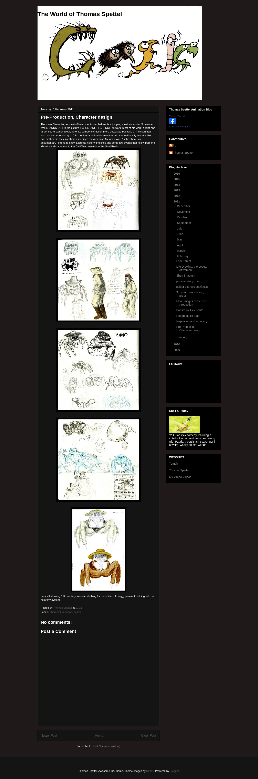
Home (99, 735)
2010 (177, 344)
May (180, 239)
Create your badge (178, 126)
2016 (177, 173)
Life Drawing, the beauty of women (191, 268)
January (182, 337)
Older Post (148, 735)
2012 (177, 195)
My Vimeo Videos (180, 477)
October (182, 217)
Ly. (175, 145)
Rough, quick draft (187, 315)
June (180, 234)
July (180, 228)
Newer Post (49, 735)
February (183, 256)
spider (77, 612)
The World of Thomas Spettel (80, 14)
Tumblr (173, 463)
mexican (67, 612)
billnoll (150, 770)
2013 (177, 190)
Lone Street (183, 261)
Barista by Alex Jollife (189, 310)
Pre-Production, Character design (188, 328)
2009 (177, 349)
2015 (177, 179)
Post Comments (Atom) (106, 746)
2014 (177, 184)
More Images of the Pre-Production (191, 303)
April (180, 245)
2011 (177, 201)
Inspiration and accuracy (191, 321)
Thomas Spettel (177, 116)
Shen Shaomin (185, 275)
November (184, 211)
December (184, 206)
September (184, 222)
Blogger (174, 770)
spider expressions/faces (192, 286)
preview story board (188, 281)
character (55, 612)
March (181, 250)
